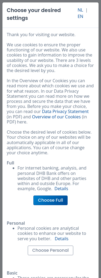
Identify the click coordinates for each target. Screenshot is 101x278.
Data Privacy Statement (65, 111)
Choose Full (50, 200)
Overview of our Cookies (56, 117)
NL (80, 10)
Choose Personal (50, 250)
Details (61, 188)
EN (80, 16)
